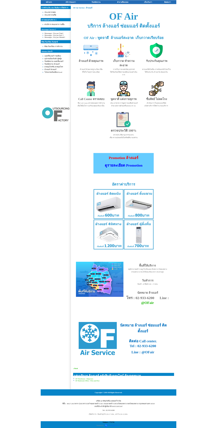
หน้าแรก (49, 2)
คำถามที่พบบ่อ (122, 2)
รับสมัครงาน (96, 2)
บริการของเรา (71, 2)
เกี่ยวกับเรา (148, 2)
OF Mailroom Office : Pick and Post (87, 381)
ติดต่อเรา (167, 2)
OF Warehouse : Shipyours (84, 379)
